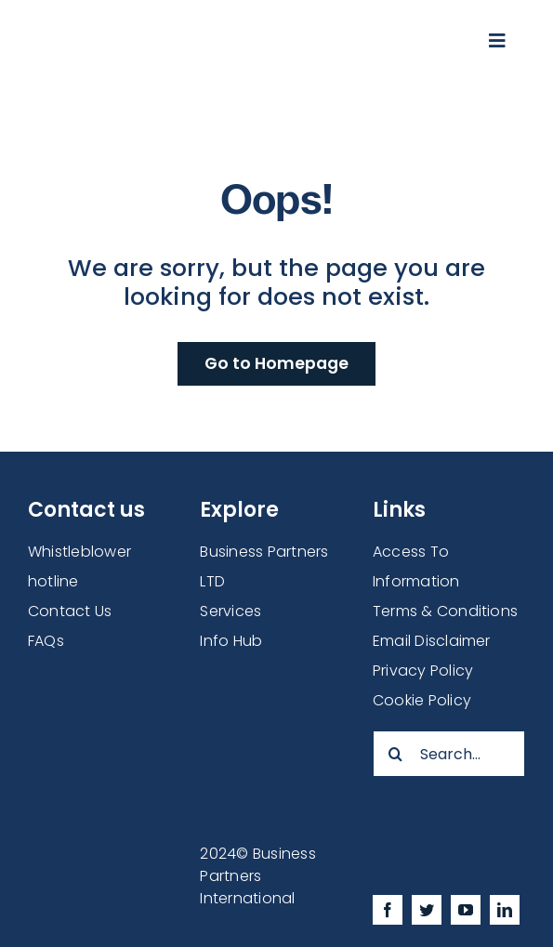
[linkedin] (505, 910)
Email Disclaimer (432, 640)
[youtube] (466, 910)
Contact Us (70, 611)
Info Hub (231, 640)
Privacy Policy (423, 670)
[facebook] (387, 910)
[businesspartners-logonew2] (193, 27)
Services (230, 611)
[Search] (396, 753)
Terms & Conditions (445, 611)
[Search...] (449, 753)
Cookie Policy (422, 700)
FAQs (46, 640)
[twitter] (426, 910)
